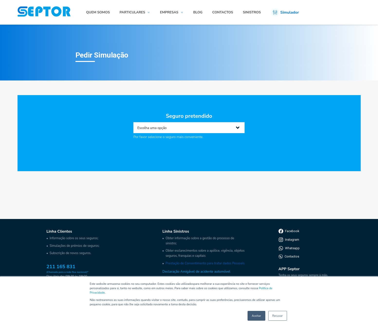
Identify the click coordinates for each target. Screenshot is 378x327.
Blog (198, 12)
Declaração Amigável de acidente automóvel (196, 271)
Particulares (132, 12)
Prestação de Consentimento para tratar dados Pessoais (205, 263)
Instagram (288, 239)
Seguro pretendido (189, 116)
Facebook (288, 231)
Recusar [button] (277, 316)
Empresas (169, 12)
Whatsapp (289, 248)
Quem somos (98, 12)
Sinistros (252, 12)
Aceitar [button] (256, 316)
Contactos (222, 12)
